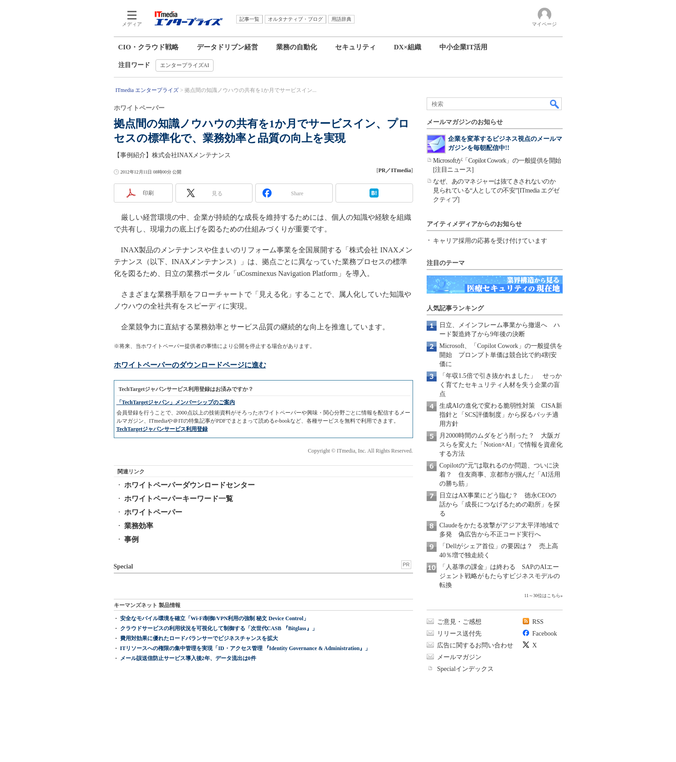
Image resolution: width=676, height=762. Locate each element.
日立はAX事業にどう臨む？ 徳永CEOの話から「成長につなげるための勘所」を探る (499, 504)
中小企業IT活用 (463, 47)
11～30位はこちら (542, 595)
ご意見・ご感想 (459, 621)
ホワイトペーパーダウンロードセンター (189, 485)
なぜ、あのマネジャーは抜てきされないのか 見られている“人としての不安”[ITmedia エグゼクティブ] (496, 190)
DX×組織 (407, 47)
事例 (131, 539)
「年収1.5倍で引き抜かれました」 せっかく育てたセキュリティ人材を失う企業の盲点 (500, 384)
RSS (538, 621)
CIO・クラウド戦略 (148, 47)
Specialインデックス (465, 669)
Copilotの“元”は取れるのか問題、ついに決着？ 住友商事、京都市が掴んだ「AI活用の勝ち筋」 (499, 474)
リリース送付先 (459, 633)
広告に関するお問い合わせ (475, 645)
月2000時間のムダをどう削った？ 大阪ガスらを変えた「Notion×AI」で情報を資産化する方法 (501, 444)
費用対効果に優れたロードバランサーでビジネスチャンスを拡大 (199, 638)
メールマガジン (459, 657)
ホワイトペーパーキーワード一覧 (178, 498)
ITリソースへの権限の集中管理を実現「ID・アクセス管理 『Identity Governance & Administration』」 (245, 648)
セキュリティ (355, 47)
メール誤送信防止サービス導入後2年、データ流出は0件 (188, 658)
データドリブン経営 (227, 47)
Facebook (544, 633)
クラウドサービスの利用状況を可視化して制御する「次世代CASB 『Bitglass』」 (218, 628)
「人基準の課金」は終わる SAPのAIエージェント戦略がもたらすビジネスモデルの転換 (499, 576)
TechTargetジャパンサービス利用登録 (162, 429)
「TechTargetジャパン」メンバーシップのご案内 (176, 402)
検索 (555, 103)
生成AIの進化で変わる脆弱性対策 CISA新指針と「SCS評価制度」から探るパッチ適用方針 (500, 414)
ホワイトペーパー (153, 512)
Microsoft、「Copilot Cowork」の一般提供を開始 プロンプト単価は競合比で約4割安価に (501, 354)
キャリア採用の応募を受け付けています (490, 240)
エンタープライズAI (184, 65)
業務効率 (138, 526)
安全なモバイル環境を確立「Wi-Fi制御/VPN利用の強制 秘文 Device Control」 (214, 618)
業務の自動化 (296, 47)
